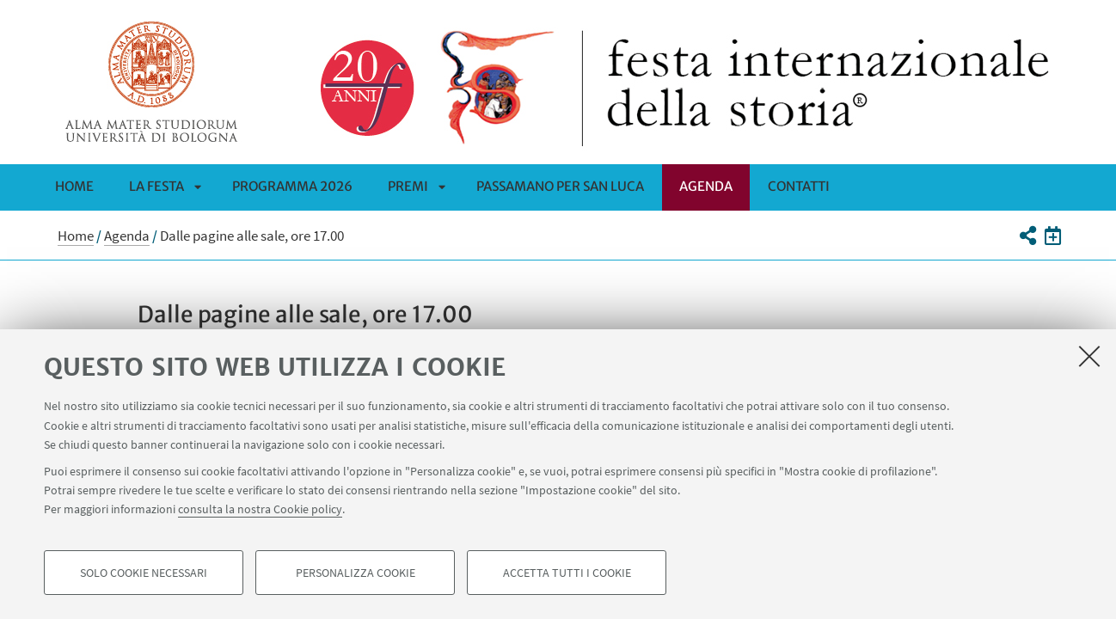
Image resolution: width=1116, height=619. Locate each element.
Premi (408, 186)
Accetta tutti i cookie (567, 572)
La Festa (156, 186)
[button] (1027, 236)
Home (74, 186)
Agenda (706, 186)
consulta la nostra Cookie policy (260, 509)
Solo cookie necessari (143, 572)
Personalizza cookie (355, 572)
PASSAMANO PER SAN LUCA (560, 186)
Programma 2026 (292, 186)
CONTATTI (799, 186)
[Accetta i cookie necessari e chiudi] (1089, 356)
